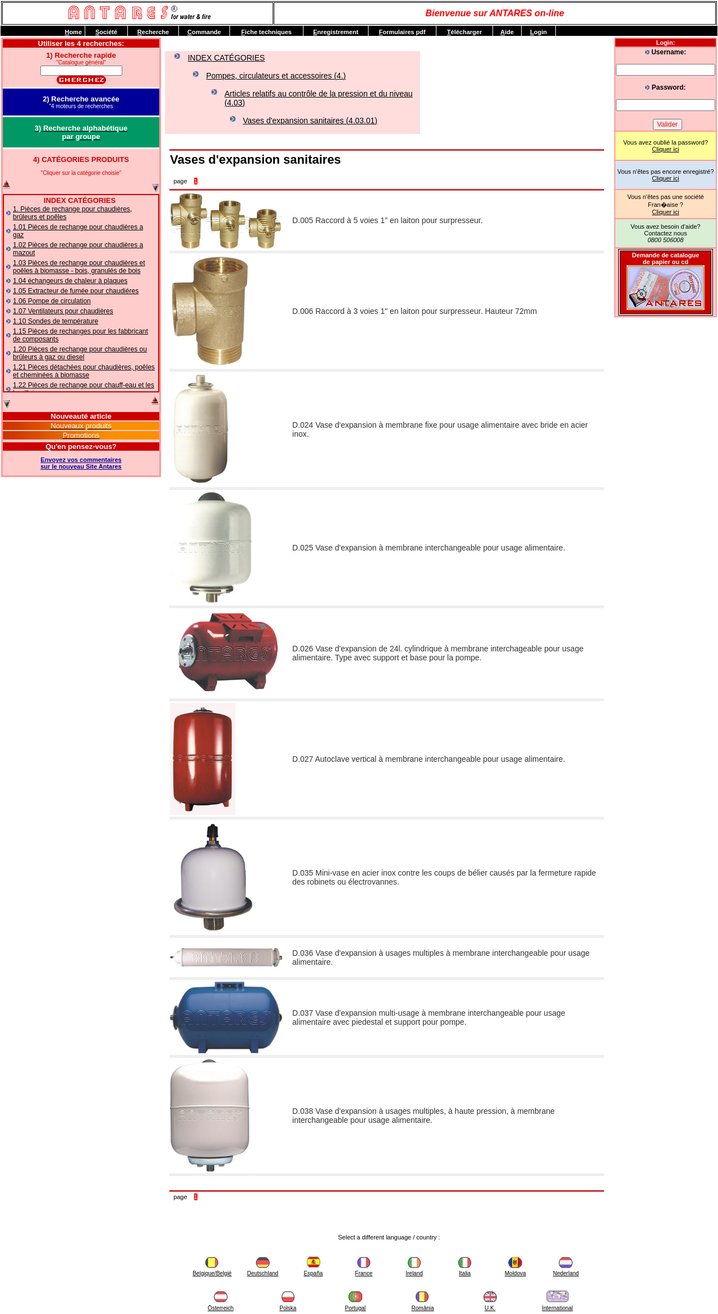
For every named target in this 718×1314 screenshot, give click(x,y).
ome (73, 32)
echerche (153, 32)
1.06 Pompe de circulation (52, 301)
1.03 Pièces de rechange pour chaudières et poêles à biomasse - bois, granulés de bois (79, 267)
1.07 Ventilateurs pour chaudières (63, 311)
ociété (106, 32)
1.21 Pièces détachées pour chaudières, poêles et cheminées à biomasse (84, 371)
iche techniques (266, 32)
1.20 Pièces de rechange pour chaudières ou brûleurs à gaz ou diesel (80, 353)
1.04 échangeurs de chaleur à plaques (70, 281)
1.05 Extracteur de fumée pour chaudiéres (76, 291)
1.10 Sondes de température (55, 321)
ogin (538, 32)
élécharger (464, 32)
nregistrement (335, 32)
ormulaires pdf (402, 32)
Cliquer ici (665, 149)
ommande (204, 32)
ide (507, 32)
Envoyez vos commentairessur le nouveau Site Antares (80, 463)
